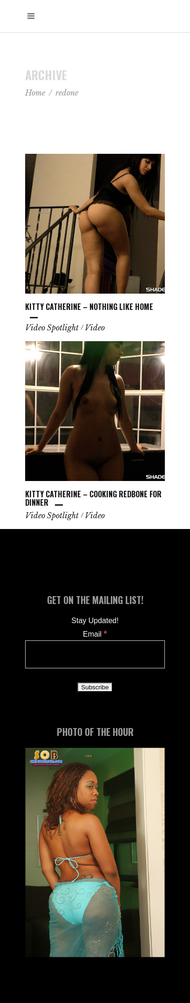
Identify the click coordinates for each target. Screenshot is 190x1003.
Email (95, 634)
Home (35, 92)
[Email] (95, 654)
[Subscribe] (94, 687)
